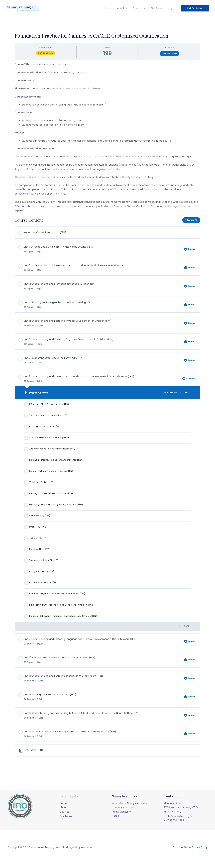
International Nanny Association (130, 803)
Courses (140, 8)
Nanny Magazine (121, 811)
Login (172, 8)
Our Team (158, 8)
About (124, 8)
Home (112, 8)
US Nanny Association (124, 807)
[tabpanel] (107, 137)
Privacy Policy (199, 847)
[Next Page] (194, 626)
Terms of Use (181, 847)
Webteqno (87, 847)
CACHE (115, 816)
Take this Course (169, 53)
